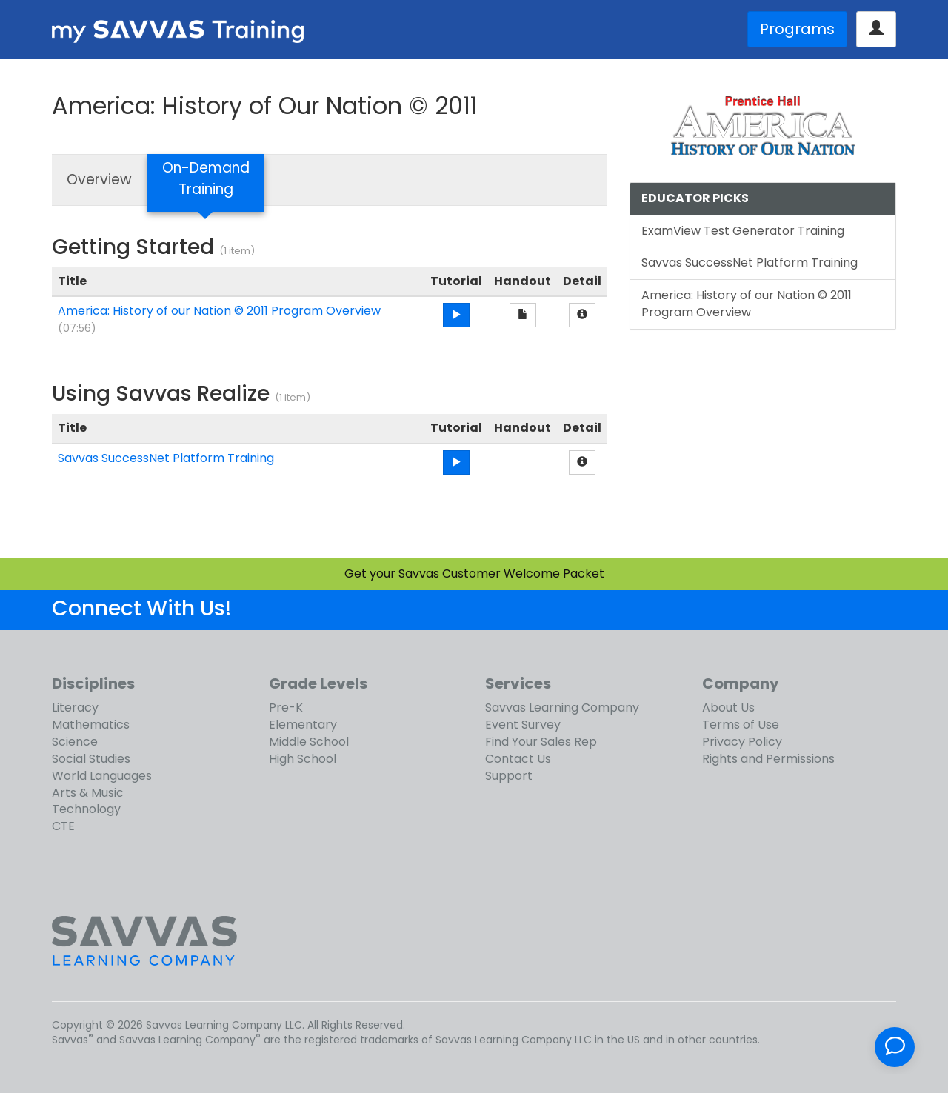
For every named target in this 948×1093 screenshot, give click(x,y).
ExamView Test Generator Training (742, 230)
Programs (797, 29)
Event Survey (523, 724)
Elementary (303, 724)
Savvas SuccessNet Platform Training (166, 458)
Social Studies (91, 758)
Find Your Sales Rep (541, 741)
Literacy (75, 707)
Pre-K (286, 707)
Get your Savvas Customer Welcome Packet (474, 573)
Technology (86, 809)
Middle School (309, 741)
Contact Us (518, 758)
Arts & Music (88, 792)
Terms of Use (740, 724)
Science (75, 741)
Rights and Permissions (768, 758)
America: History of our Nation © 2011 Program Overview (219, 310)
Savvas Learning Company (562, 707)
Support (509, 775)
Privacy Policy (742, 741)
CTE (63, 826)
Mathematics (91, 724)
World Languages (102, 775)
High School (302, 758)
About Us (728, 707)
